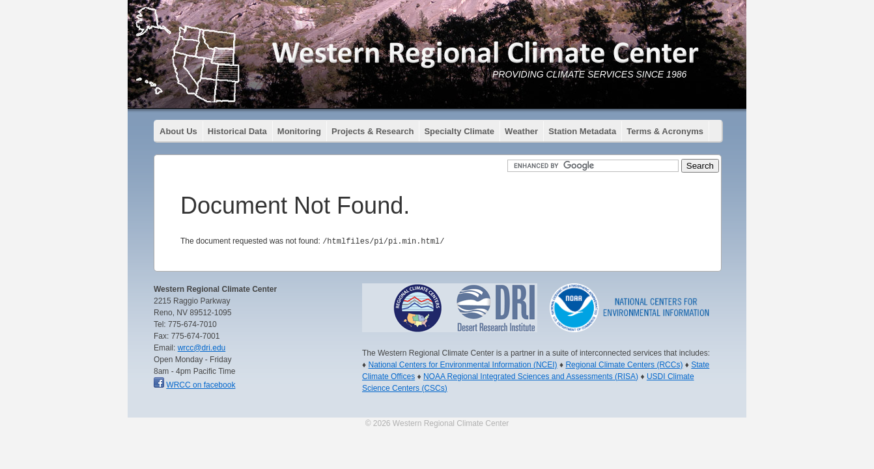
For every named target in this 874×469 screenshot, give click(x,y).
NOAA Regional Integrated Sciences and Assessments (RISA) (530, 375)
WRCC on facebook (200, 384)
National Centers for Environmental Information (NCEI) (462, 364)
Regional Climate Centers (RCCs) (624, 364)
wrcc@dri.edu (202, 347)
